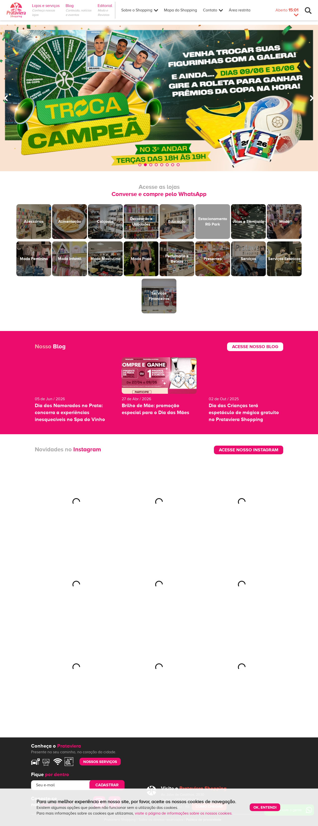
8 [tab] (178, 164)
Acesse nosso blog (255, 346)
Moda (284, 221)
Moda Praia (141, 259)
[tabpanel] (159, 98)
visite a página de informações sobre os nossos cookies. (184, 813)
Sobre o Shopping (139, 10)
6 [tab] (167, 164)
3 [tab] (150, 164)
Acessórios (34, 221)
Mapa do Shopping (180, 10)
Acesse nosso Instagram (248, 449)
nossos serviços (100, 762)
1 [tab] (139, 164)
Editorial (106, 5)
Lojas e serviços (46, 5)
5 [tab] (161, 164)
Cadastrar (107, 785)
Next (312, 98)
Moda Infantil (69, 259)
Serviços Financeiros (159, 296)
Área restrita (239, 10)
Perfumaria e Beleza (177, 259)
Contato (213, 10)
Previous (6, 98)
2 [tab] (145, 164)
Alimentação (69, 221)
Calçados (105, 221)
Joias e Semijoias (248, 221)
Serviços (248, 259)
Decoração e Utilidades (141, 222)
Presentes (213, 259)
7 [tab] (172, 164)
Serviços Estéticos (284, 259)
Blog (70, 5)
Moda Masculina (105, 259)
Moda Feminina (34, 259)
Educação (177, 221)
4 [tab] (156, 164)
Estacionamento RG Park (212, 222)
